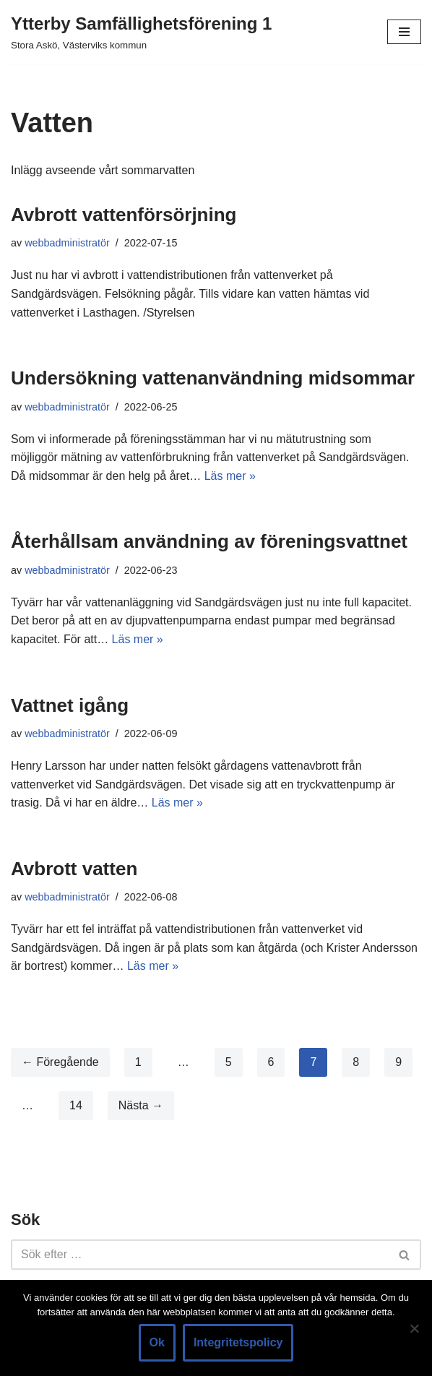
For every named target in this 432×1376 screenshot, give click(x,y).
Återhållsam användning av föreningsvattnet (209, 541)
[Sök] (200, 1254)
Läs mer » (230, 476)
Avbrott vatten (74, 869)
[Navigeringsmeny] (404, 32)
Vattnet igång (70, 705)
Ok (157, 1342)
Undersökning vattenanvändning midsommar (213, 378)
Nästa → (140, 1105)
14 (75, 1105)
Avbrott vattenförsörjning (123, 214)
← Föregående (60, 1062)
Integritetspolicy (238, 1342)
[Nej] (414, 1328)
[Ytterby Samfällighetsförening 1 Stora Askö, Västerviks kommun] (141, 31)
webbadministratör (67, 243)
